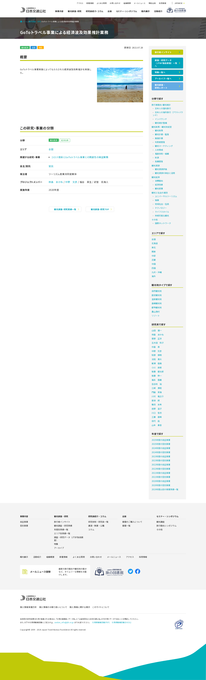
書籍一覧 (126, 525)
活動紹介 (158, 11)
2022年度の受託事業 (161, 468)
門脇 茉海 (157, 392)
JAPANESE (179, 3)
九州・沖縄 (157, 272)
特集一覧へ (160, 72)
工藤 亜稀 (157, 417)
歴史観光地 (157, 295)
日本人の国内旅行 (163, 108)
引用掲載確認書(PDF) (101, 622)
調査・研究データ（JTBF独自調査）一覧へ (166, 63)
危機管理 (159, 161)
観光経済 (24, 47)
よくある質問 (102, 3)
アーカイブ (59, 547)
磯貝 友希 (157, 404)
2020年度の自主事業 (161, 481)
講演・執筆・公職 (96, 525)
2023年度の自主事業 (161, 456)
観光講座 (161, 521)
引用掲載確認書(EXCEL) (121, 622)
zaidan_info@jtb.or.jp (64, 622)
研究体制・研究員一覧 (98, 521)
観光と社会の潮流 (160, 192)
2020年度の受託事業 (161, 485)
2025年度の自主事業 (161, 439)
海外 (154, 276)
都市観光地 (157, 307)
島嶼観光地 (157, 303)
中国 (154, 263)
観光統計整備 (161, 122)
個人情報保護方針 (28, 607)
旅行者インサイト (163, 52)
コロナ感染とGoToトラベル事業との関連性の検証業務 (79, 157)
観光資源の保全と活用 (165, 173)
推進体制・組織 (162, 153)
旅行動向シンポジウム (167, 525)
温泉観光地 (157, 299)
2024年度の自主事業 (161, 448)
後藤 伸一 (157, 375)
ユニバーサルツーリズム (166, 196)
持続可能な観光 (162, 215)
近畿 (154, 259)
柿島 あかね (56, 182)
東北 (154, 247)
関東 (154, 251)
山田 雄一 (157, 330)
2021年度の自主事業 (161, 472)
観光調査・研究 (75, 11)
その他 (155, 219)
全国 (33, 47)
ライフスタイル (162, 211)
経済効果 (65, 140)
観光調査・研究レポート (161, 86)
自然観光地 (157, 291)
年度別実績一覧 (61, 529)
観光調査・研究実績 (63, 525)
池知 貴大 (157, 359)
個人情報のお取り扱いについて (53, 607)
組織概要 (127, 3)
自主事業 (24, 521)
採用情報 (162, 3)
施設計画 (159, 138)
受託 (40, 47)
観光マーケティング (164, 145)
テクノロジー (161, 207)
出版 (110, 11)
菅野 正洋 (157, 338)
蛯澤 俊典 (157, 363)
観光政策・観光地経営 (162, 126)
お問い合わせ (115, 3)
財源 (157, 157)
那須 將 (156, 400)
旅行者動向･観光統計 (161, 104)
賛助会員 (152, 3)
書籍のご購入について (132, 521)
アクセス (80, 3)
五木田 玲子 (158, 342)
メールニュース (139, 3)
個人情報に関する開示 (80, 607)
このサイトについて (100, 607)
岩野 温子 (157, 408)
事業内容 (59, 11)
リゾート (156, 315)
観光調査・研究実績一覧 (65, 209)
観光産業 (159, 188)
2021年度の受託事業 (161, 476)
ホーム (24, 21)
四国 (154, 268)
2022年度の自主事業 (161, 464)
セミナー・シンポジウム (126, 11)
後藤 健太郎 (158, 371)
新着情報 (90, 3)
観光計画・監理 (162, 134)
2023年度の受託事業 (161, 460)
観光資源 (156, 165)
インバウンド (161, 119)
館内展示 (145, 11)
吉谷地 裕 (157, 384)
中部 (154, 255)
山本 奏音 (157, 425)
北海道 (155, 243)
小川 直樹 (157, 367)
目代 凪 (156, 421)
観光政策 (159, 130)
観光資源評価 (161, 169)
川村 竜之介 (158, 396)
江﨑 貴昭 (157, 388)
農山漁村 (156, 311)
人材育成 (159, 149)
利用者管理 (160, 142)
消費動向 (159, 180)
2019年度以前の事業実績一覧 (165, 489)
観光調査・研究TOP (100, 209)
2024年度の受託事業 (161, 452)
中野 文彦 (71, 182)
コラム (91, 529)
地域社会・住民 (162, 204)
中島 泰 (156, 346)
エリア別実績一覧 (62, 533)
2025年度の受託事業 (161, 443)
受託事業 (24, 525)
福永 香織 (157, 379)
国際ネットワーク (163, 223)
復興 (157, 200)
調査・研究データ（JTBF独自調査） (68, 538)
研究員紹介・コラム (94, 11)
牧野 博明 (157, 355)
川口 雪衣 (157, 412)
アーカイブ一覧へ (163, 78)
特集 (56, 544)
